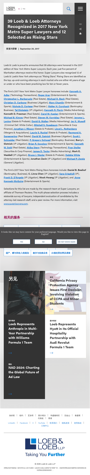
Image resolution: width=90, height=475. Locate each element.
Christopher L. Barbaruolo (18, 98)
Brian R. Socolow (37, 143)
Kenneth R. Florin (53, 110)
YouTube (41, 423)
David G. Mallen (40, 121)
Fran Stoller (74, 147)
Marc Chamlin (56, 102)
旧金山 (67, 415)
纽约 (21, 415)
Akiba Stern (33, 147)
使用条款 (78, 423)
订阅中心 (45, 425)
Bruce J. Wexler (36, 155)
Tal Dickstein (21, 110)
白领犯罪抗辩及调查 (60, 252)
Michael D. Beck (56, 98)
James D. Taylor (41, 151)
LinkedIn (11, 423)
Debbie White (72, 155)
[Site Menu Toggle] (80, 9)
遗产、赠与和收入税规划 (17, 252)
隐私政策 (65, 423)
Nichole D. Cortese (22, 106)
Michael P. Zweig (76, 158)
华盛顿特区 (55, 415)
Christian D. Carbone (15, 102)
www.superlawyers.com (16, 203)
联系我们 (53, 423)
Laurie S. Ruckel (39, 132)
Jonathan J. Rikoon (23, 128)
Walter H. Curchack (58, 106)
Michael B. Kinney (13, 117)
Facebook (24, 423)
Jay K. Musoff (78, 121)
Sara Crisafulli (67, 173)
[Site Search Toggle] (69, 9)
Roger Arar (44, 95)
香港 (50, 418)
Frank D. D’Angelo (14, 177)
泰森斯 (77, 415)
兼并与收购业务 (40, 252)
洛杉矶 (12, 415)
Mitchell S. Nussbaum (46, 125)
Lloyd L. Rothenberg (66, 128)
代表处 (41, 418)
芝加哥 (31, 415)
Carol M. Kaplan (49, 113)
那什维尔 (42, 415)
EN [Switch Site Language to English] (19, 9)
